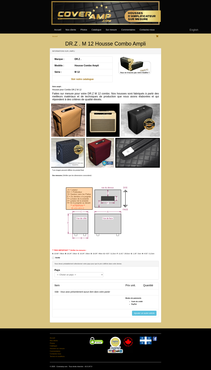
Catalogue (96, 30)
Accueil (57, 30)
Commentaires (128, 30)
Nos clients (70, 30)
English (194, 29)
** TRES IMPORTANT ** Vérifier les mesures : (69, 250)
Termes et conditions (57, 356)
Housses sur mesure (57, 348)
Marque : (59, 59)
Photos (83, 30)
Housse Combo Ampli (87, 65)
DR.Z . (78, 59)
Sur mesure (111, 30)
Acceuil (54, 36)
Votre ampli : (57, 86)
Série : (58, 72)
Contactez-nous (147, 30)
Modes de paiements (133, 298)
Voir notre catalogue (82, 79)
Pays (57, 270)
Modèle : (59, 65)
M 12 (77, 72)
